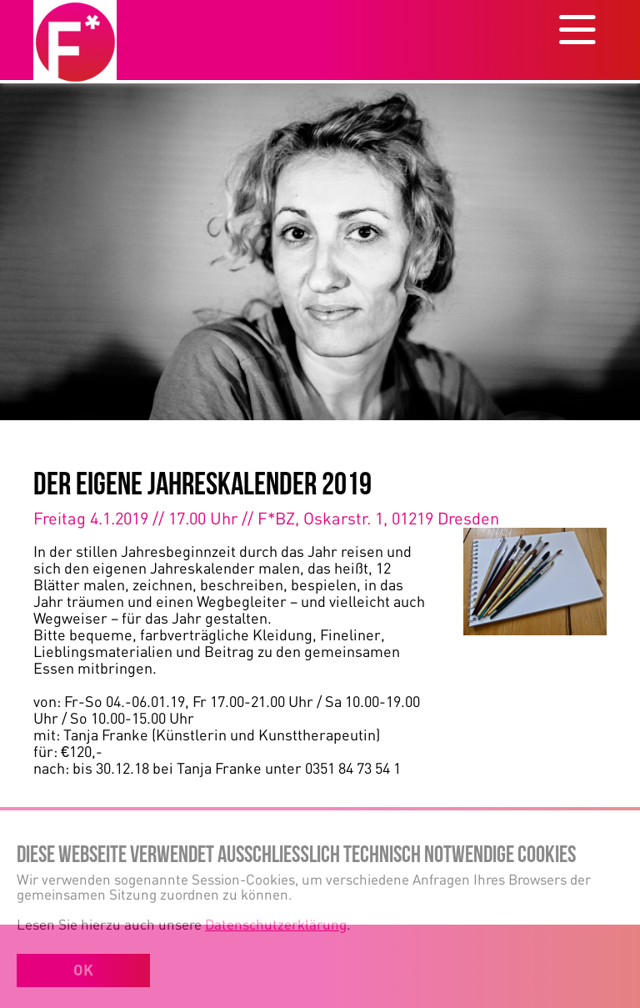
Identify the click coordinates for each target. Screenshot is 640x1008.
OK (83, 969)
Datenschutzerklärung (276, 923)
